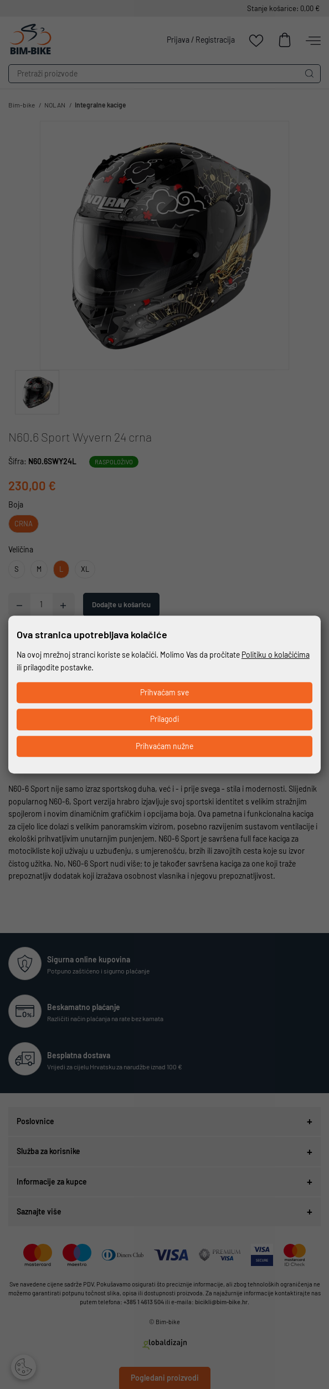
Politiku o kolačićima (275, 654)
